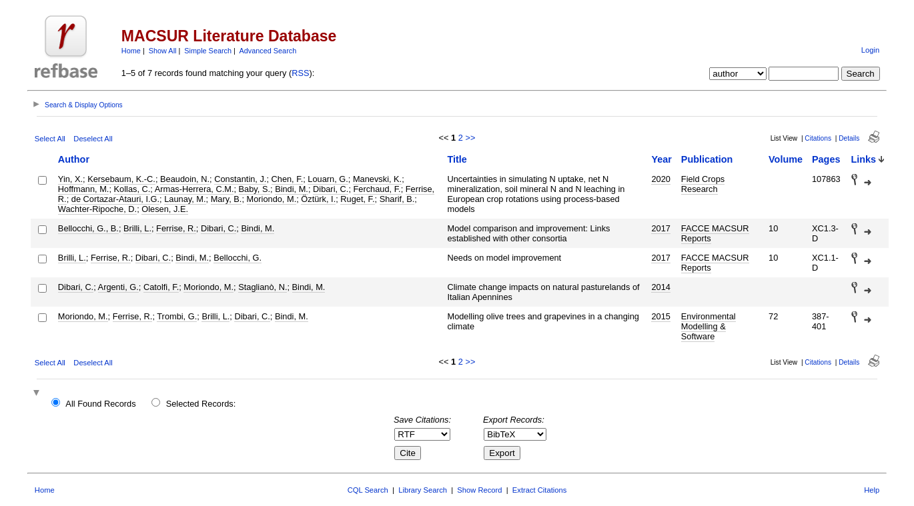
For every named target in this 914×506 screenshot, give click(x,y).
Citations (818, 138)
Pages (826, 159)
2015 (660, 316)
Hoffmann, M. (83, 189)
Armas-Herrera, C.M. (194, 189)
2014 (660, 287)
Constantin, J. (240, 179)
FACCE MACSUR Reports (715, 233)
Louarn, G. (328, 179)
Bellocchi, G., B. (88, 228)
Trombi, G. (177, 316)
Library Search (422, 490)
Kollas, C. (132, 189)
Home (131, 51)
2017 (660, 228)
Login (870, 50)
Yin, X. (70, 179)
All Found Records (100, 404)
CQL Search (368, 490)
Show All (163, 51)
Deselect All (92, 139)
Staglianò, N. (262, 287)
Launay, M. (184, 199)
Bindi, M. (291, 189)
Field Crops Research (703, 184)
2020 (660, 179)
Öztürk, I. (318, 199)
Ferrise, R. (176, 228)
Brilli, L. (137, 228)
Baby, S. (254, 189)
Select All (50, 139)
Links (864, 159)
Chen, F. (288, 179)
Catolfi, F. (161, 287)
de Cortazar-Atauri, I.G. (115, 199)
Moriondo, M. (272, 199)
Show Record (479, 490)
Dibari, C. (330, 189)
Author (73, 159)
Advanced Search (267, 51)
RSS (300, 73)
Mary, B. (226, 199)
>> (470, 138)
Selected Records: (201, 404)
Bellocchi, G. (237, 258)
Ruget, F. (357, 199)
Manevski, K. (377, 179)
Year (661, 159)
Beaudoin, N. (184, 179)
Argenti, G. (118, 287)
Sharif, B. (397, 199)
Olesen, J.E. (164, 209)
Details (849, 138)
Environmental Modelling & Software (708, 326)
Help (871, 490)
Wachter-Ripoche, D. (97, 209)
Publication (707, 159)
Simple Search (208, 51)
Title (456, 159)
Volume (786, 159)
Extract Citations (539, 490)
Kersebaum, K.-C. (121, 179)
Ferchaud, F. (377, 189)
